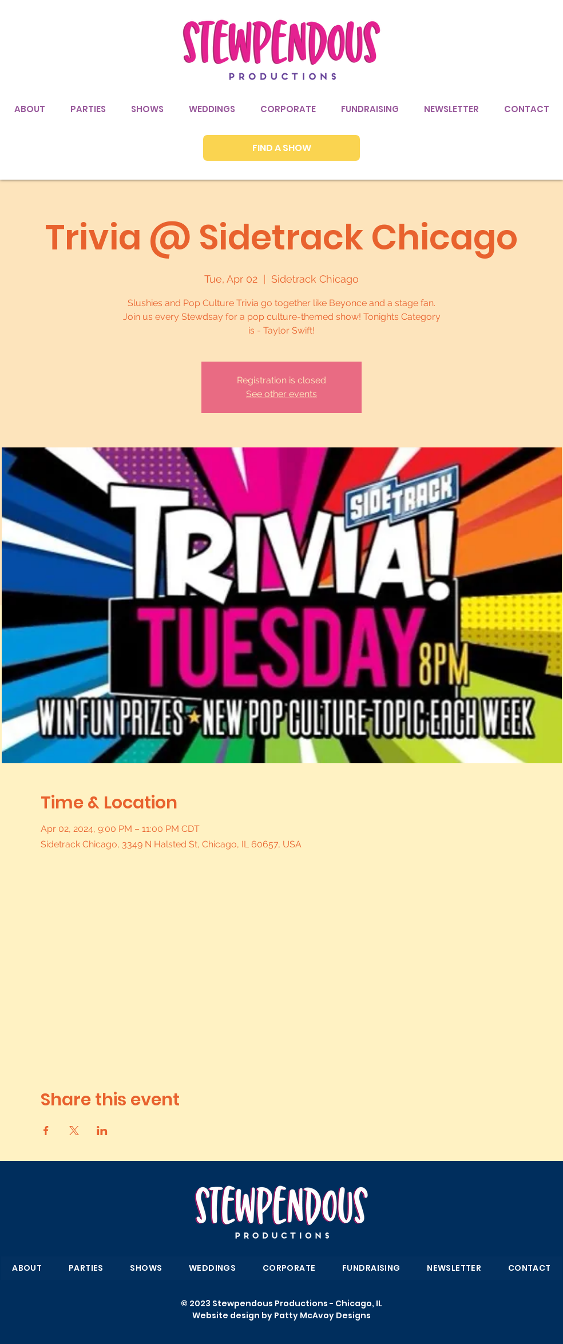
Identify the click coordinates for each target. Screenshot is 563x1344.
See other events (281, 393)
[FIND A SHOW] (281, 148)
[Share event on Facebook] (46, 1130)
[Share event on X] (74, 1130)
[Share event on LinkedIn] (102, 1130)
